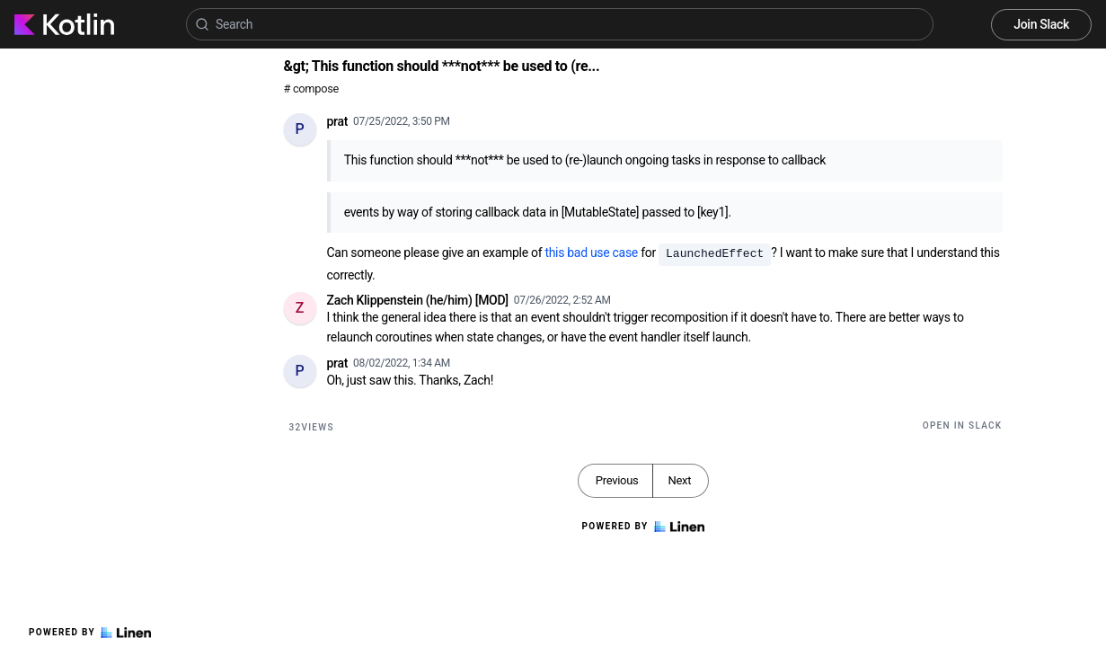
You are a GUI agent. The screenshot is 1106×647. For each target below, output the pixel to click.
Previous (617, 480)
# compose (311, 88)
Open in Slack (963, 425)
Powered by (90, 632)
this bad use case (591, 252)
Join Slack (1041, 24)
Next (679, 480)
